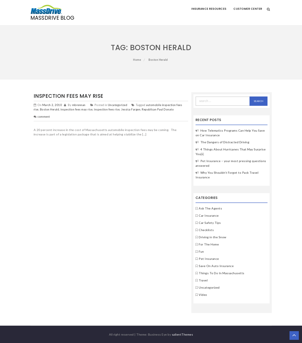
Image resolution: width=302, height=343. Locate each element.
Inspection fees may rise (68, 95)
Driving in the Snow (212, 237)
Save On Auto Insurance (216, 266)
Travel (203, 280)
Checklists (206, 230)
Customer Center (247, 9)
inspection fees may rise (76, 109)
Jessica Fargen (130, 109)
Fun (201, 251)
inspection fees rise (107, 109)
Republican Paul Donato (158, 109)
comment (43, 116)
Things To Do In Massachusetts (221, 273)
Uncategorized (117, 105)
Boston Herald (49, 109)
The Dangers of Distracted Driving (225, 142)
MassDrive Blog (52, 17)
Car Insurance (209, 215)
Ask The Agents (210, 208)
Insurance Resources (208, 9)
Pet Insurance (209, 258)
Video (203, 294)
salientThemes (182, 334)
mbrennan (78, 105)
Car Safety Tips (210, 223)
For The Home (209, 244)
